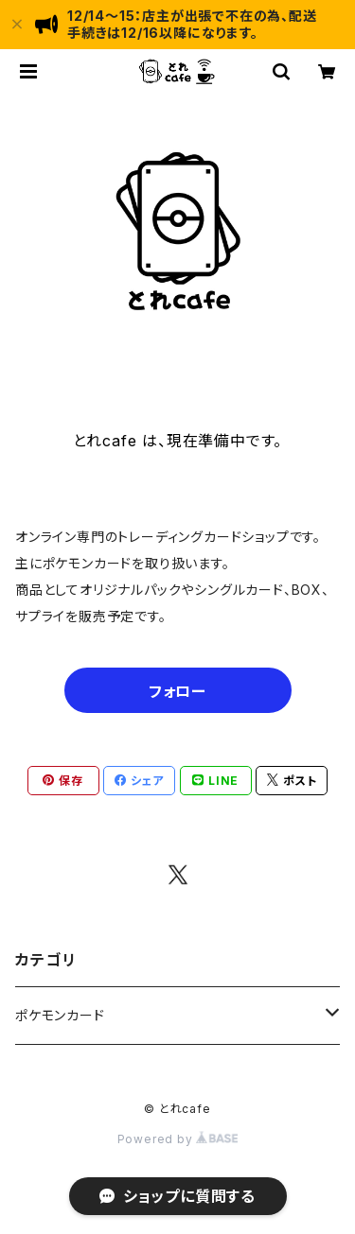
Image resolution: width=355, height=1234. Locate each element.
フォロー (177, 691)
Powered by (178, 1139)
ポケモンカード (60, 1015)
